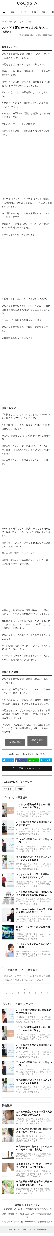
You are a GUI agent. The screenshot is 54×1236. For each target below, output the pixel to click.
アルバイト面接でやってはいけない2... (25, 27)
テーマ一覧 (18, 1222)
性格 (34, 12)
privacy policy (30, 1222)
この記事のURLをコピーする (27, 768)
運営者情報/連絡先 (45, 1222)
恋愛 (13, 12)
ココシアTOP (7, 1222)
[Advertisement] (27, 167)
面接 (21, 788)
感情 (44, 12)
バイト (8, 788)
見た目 (23, 12)
